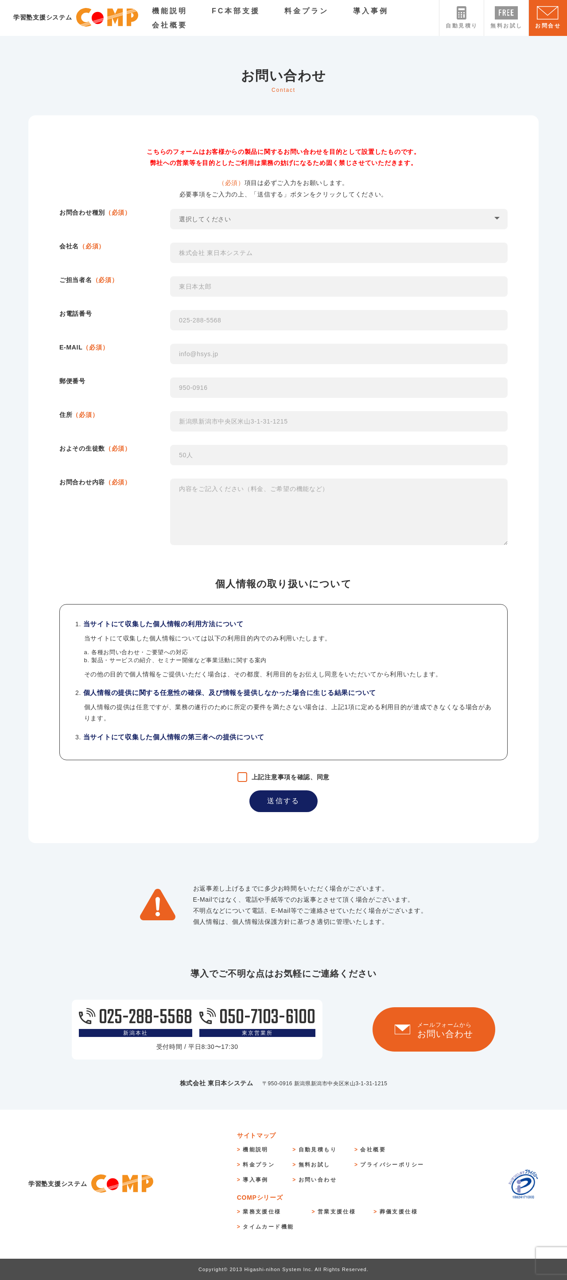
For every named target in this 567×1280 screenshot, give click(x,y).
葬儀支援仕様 (399, 1212)
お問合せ (548, 17)
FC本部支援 (236, 11)
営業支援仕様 (337, 1212)
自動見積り (462, 17)
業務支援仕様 (262, 1212)
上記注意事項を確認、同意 (291, 777)
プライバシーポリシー (392, 1165)
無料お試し (506, 17)
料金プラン (306, 11)
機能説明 (169, 11)
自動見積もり (318, 1150)
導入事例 (370, 11)
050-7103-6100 (257, 1022)
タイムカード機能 (268, 1227)
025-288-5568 (135, 1022)
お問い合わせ (318, 1180)
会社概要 (169, 25)
